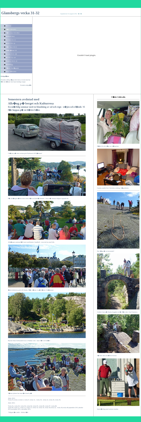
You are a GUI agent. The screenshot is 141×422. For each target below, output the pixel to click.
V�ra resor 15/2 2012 (12, 33)
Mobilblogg (9, 64)
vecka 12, (23, 407)
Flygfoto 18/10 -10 (11, 61)
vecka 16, (41, 407)
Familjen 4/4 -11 (11, 40)
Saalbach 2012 (10, 36)
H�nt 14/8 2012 (11, 29)
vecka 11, (17, 407)
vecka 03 (23, 406)
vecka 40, (66, 407)
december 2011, (26, 409)
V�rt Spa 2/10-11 (11, 47)
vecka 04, (29, 406)
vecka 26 (51, 400)
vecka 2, (16, 400)
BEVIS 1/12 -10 (11, 57)
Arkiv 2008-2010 (11, 71)
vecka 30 (57, 400)
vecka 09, (11, 407)
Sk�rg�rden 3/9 (11, 50)
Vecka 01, (11, 400)
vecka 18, (39, 400)
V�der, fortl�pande (12, 68)
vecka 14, (35, 407)
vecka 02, (17, 406)
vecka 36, (60, 407)
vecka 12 (32, 400)
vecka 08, (54, 406)
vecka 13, (29, 407)
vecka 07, (48, 406)
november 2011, (16, 409)
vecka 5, (21, 400)
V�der (114, 97)
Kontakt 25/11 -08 (11, 54)
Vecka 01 (11, 406)
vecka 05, (36, 406)
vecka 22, (46, 400)
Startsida (8, 26)
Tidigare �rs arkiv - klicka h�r (18, 412)
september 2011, (73, 407)
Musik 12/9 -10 (10, 43)
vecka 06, (42, 406)
